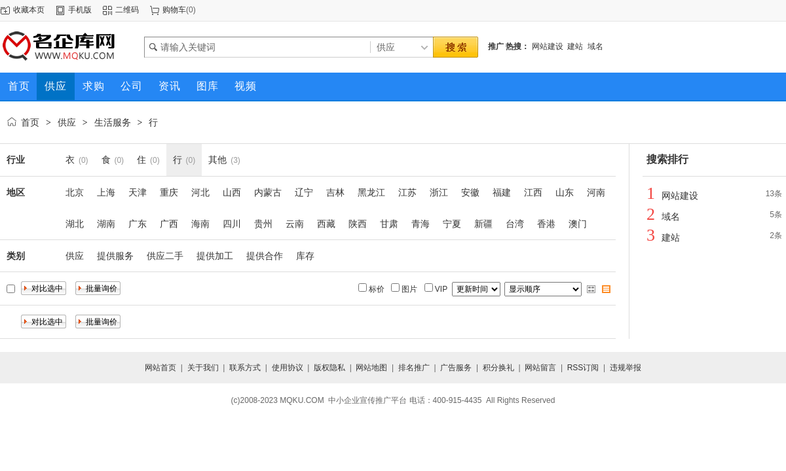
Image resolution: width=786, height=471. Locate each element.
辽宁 (304, 192)
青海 (420, 223)
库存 (305, 256)
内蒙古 (268, 192)
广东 (137, 223)
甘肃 (389, 223)
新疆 (483, 223)
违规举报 (625, 367)
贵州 (263, 223)
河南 (596, 192)
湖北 (75, 223)
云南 (295, 223)
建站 (575, 46)
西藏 (326, 223)
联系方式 (245, 367)
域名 (595, 46)
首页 (30, 122)
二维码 (127, 9)
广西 (169, 223)
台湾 (515, 223)
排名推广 (414, 367)
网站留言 (540, 367)
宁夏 (452, 223)
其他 (217, 159)
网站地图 (371, 367)
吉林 (335, 192)
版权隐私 (329, 367)
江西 (533, 192)
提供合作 (264, 256)
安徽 (470, 192)
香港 (546, 223)
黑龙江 (371, 192)
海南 (200, 223)
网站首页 (160, 367)
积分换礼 (498, 367)
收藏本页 (29, 9)
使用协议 (287, 367)
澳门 (578, 223)
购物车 (174, 9)
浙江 (439, 192)
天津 (137, 192)
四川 (232, 223)
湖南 (106, 223)
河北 (200, 192)
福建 (502, 192)
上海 (106, 192)
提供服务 (115, 256)
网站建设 (547, 46)
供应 (67, 122)
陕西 (357, 223)
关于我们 (203, 367)
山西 (232, 192)
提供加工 (214, 256)
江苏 (407, 192)
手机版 (80, 9)
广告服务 (456, 367)
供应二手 (165, 256)
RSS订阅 (583, 367)
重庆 (169, 192)
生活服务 (112, 122)
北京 (75, 192)
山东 (564, 192)
